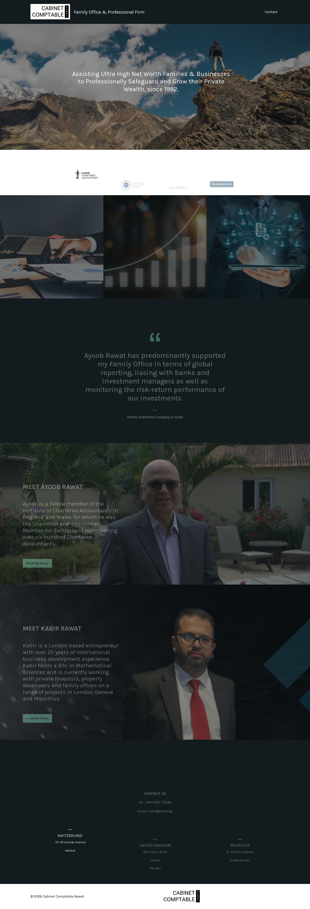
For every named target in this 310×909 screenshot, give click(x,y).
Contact (271, 12)
